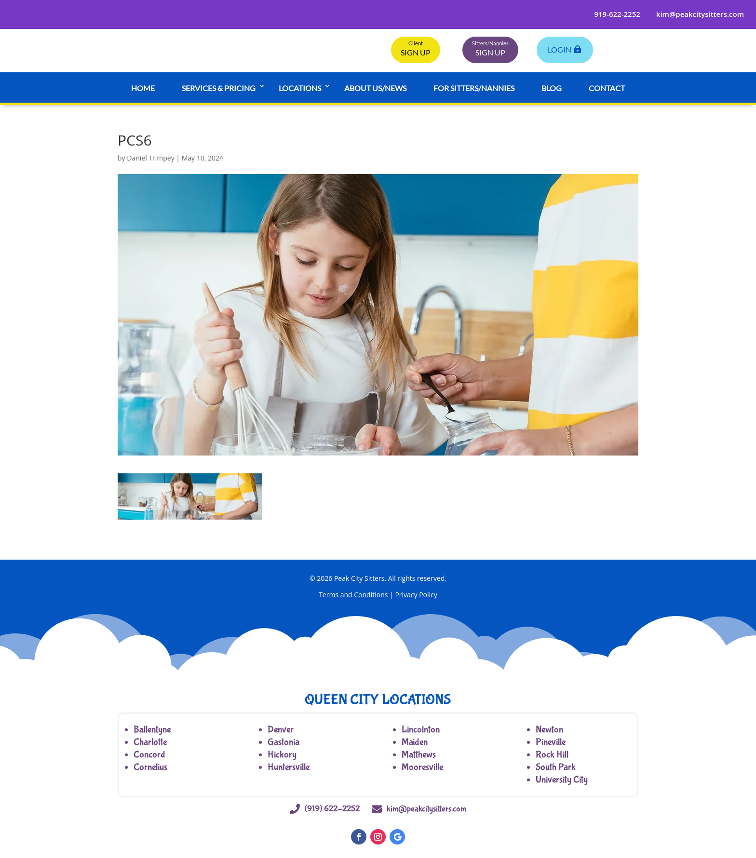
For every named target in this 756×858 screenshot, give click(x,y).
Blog (551, 88)
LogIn (559, 49)
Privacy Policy (416, 594)
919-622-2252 (617, 14)
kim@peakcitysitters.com (700, 14)
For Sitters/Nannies (473, 88)
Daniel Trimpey (150, 157)
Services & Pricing (219, 88)
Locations (300, 88)
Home (143, 88)
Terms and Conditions (353, 594)
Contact (607, 88)
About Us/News (375, 88)
